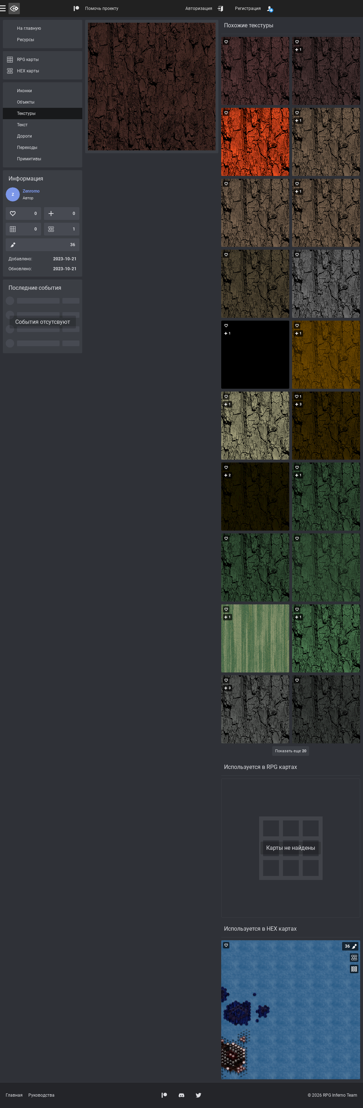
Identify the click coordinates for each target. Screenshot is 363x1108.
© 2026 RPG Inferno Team (332, 1095)
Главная (14, 1095)
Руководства (41, 1095)
